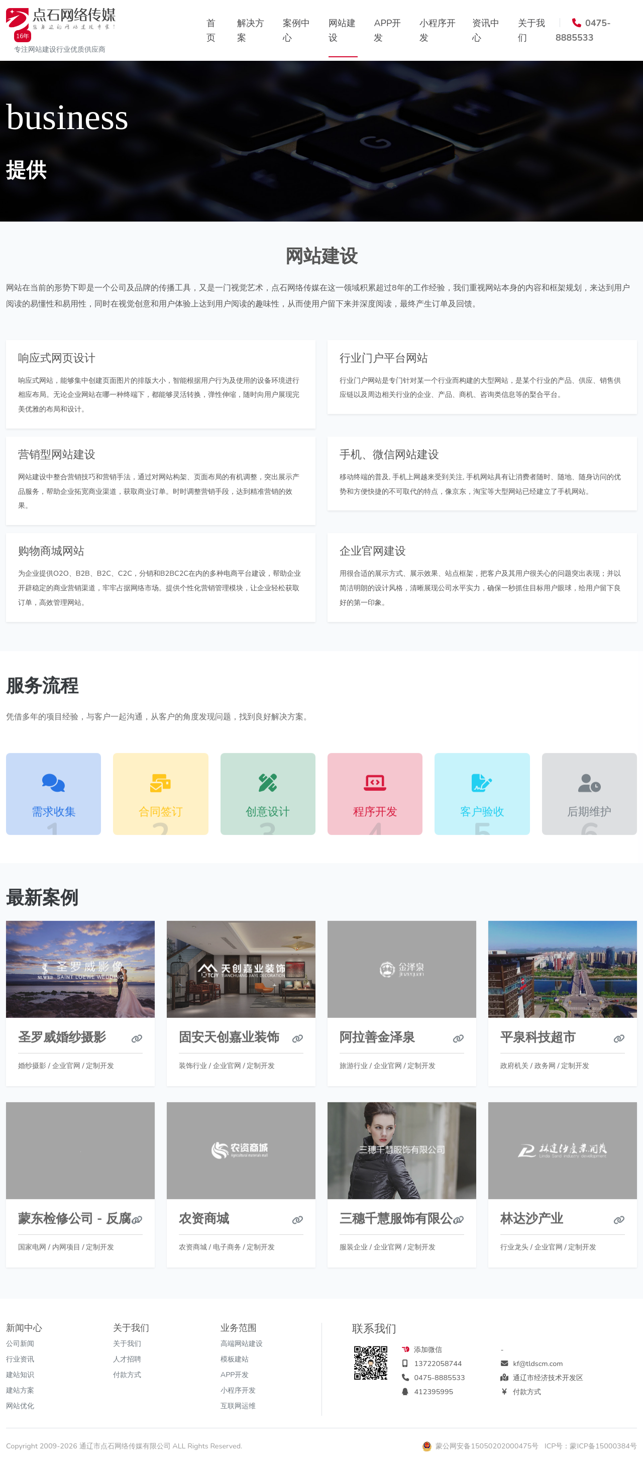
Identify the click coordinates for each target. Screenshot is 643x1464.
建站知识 (20, 1375)
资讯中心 (485, 30)
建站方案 (20, 1390)
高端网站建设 (242, 1343)
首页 (211, 30)
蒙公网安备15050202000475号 (481, 1446)
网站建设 (342, 30)
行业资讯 (20, 1359)
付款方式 (127, 1375)
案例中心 (296, 30)
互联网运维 (238, 1406)
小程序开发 (437, 30)
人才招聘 (127, 1359)
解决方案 (250, 30)
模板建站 (235, 1359)
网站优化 (20, 1406)
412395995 (433, 1392)
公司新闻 (20, 1343)
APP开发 (387, 30)
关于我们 (531, 30)
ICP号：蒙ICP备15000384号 (591, 1446)
